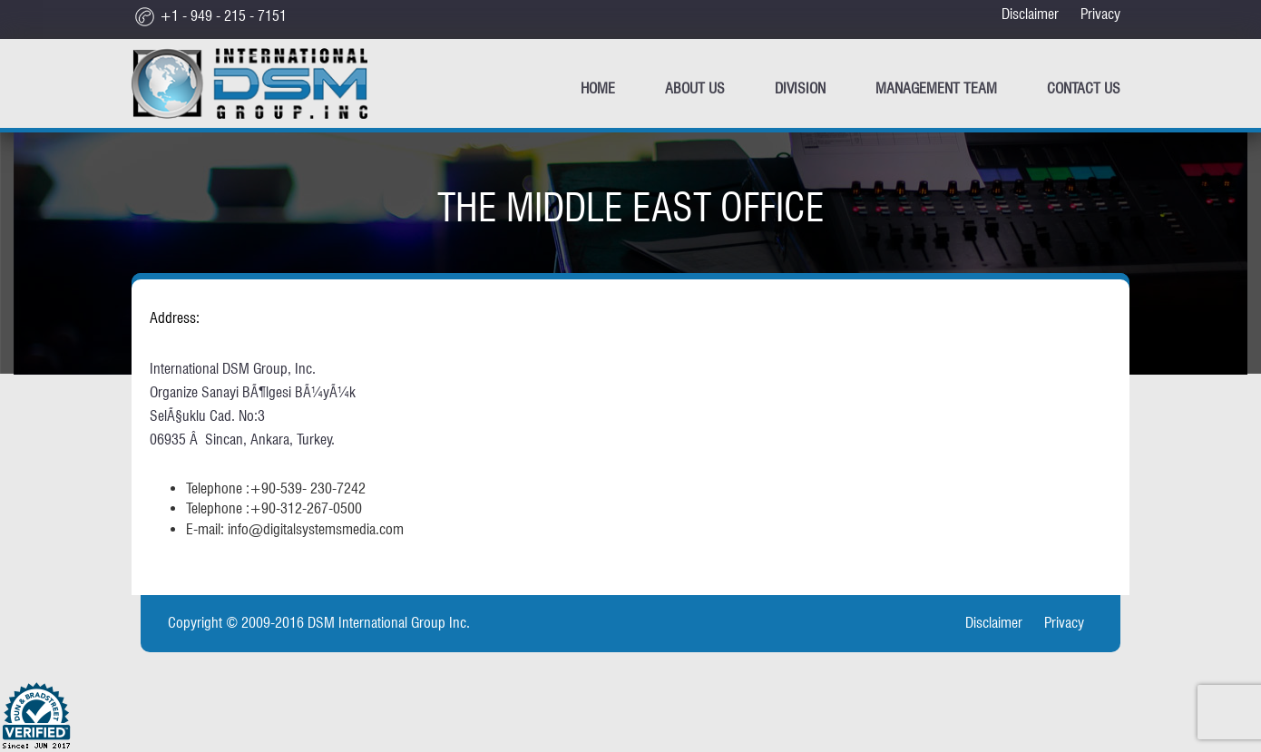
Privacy (1100, 14)
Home (598, 88)
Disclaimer (1030, 14)
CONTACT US (1083, 88)
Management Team (936, 88)
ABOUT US (695, 88)
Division (800, 88)
